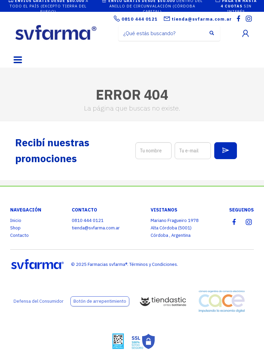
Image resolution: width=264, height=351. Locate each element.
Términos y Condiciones (153, 264)
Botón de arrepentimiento (99, 301)
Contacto (19, 235)
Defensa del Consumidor (39, 301)
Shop (15, 228)
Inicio (15, 220)
